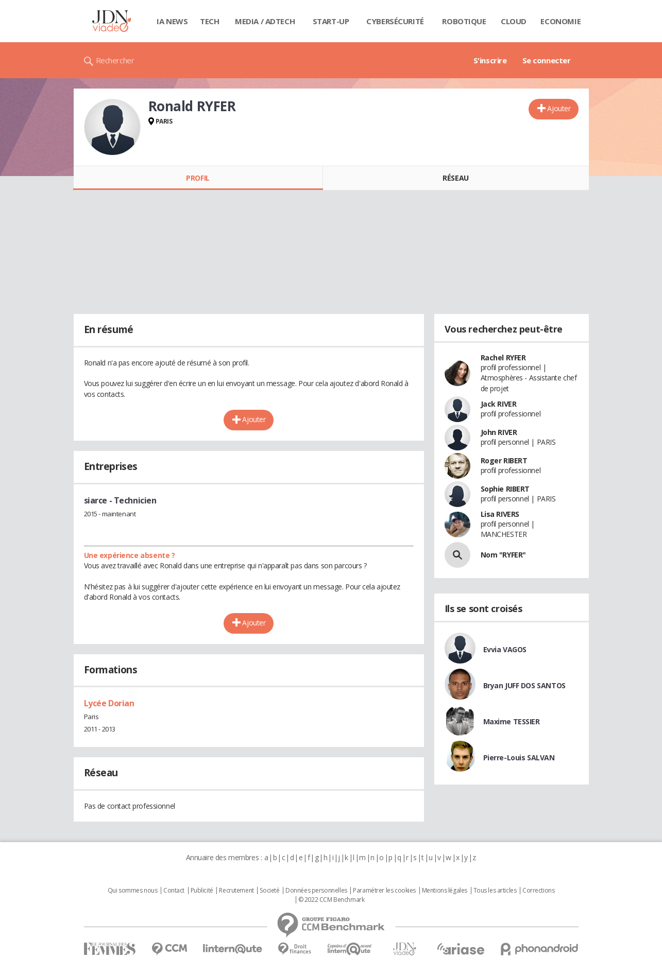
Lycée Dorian (109, 703)
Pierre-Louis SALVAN (519, 757)
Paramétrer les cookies (384, 890)
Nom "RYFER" (503, 555)
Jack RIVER (499, 404)
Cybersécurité (395, 21)
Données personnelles (316, 890)
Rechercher (115, 60)
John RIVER (499, 432)
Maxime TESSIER (511, 721)
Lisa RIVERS (500, 514)
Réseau (455, 178)
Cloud (514, 21)
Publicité (202, 890)
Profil (197, 178)
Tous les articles (495, 890)
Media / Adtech (265, 21)
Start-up (331, 21)
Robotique (464, 21)
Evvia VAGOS (505, 649)
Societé (269, 890)
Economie (560, 21)
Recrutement (236, 890)
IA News (172, 21)
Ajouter (558, 108)
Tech (209, 21)
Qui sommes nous (133, 890)
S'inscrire (490, 60)
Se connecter (546, 60)
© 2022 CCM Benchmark (331, 899)
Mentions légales (444, 890)
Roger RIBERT (504, 460)
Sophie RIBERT (505, 489)
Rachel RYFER (503, 357)
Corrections (538, 890)
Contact (173, 890)
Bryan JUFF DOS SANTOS (524, 685)
